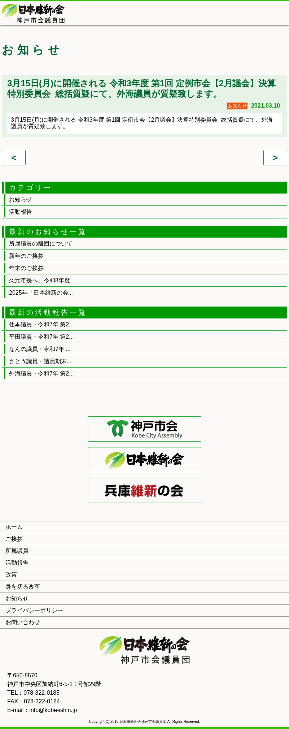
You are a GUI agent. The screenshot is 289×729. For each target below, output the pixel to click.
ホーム (14, 527)
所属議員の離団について (41, 243)
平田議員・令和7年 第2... (41, 337)
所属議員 (17, 551)
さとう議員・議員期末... (40, 361)
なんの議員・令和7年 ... (40, 349)
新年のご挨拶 (26, 256)
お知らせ (20, 199)
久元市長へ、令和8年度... (42, 280)
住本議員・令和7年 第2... (41, 324)
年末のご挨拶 (26, 268)
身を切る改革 (22, 586)
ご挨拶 (14, 539)
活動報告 (20, 212)
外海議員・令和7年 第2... (41, 373)
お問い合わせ (22, 622)
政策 (11, 575)
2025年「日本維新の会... (41, 293)
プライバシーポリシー (34, 610)
